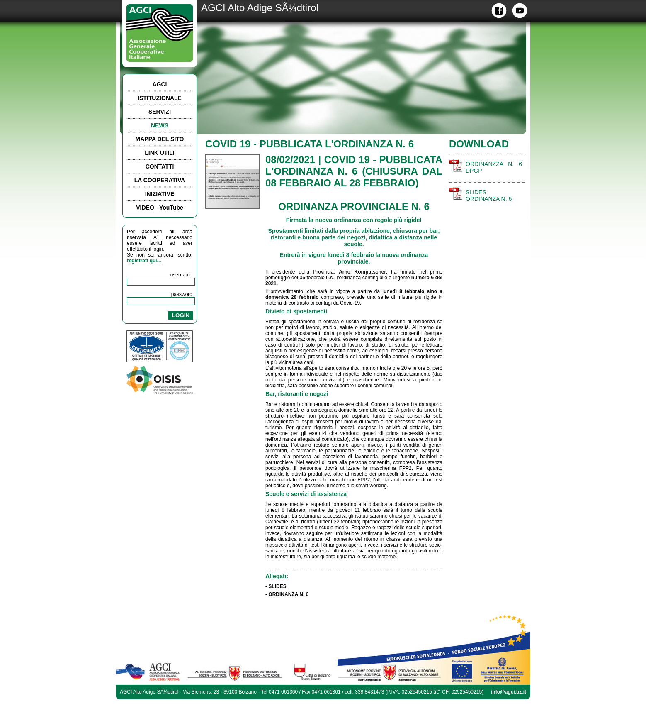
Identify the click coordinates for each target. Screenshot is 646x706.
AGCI (160, 84)
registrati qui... (144, 261)
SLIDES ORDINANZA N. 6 (489, 195)
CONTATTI (160, 166)
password (181, 294)
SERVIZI (159, 111)
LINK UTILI (160, 152)
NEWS (159, 125)
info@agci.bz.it (508, 692)
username (181, 275)
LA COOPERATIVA (159, 180)
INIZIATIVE (160, 194)
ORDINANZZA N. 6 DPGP (494, 167)
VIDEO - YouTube (159, 207)
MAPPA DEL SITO (160, 139)
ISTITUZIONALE (160, 98)
